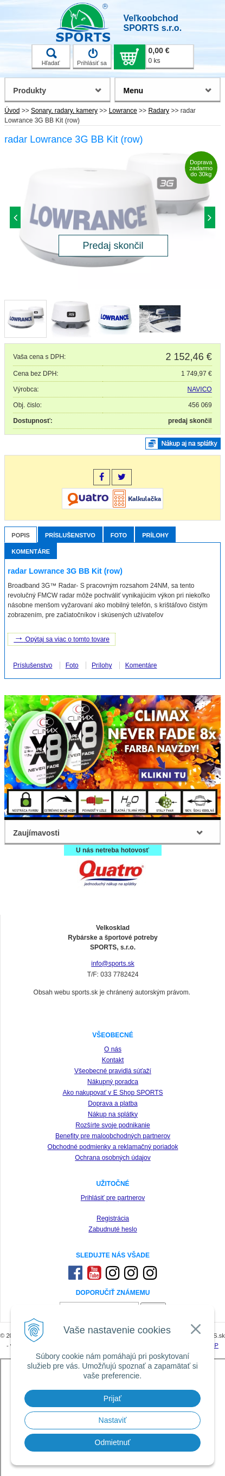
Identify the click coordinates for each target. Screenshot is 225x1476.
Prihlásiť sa (92, 57)
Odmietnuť (113, 1442)
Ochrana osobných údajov (112, 1157)
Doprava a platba (112, 1103)
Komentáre (30, 551)
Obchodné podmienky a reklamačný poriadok (113, 1147)
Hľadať (51, 57)
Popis (20, 535)
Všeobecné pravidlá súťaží (112, 1071)
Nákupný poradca (112, 1082)
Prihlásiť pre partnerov (113, 1198)
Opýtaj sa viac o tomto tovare (62, 638)
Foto (119, 535)
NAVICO (200, 389)
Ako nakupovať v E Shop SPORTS (112, 1092)
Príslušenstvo (70, 535)
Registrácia (113, 1218)
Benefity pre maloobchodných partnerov (112, 1136)
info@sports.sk (112, 963)
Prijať (112, 1398)
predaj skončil (190, 421)
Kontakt (113, 1060)
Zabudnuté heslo (112, 1229)
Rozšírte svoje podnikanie (112, 1125)
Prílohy (155, 535)
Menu (133, 90)
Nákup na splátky (113, 1114)
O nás (112, 1049)
